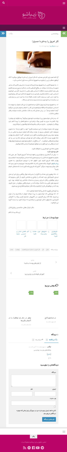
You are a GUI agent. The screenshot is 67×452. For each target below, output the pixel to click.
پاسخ (49, 351)
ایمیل (53, 386)
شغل (47, 246)
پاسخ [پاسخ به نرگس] (49, 355)
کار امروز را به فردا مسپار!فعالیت (31, 246)
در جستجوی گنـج (50, 314)
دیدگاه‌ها (51, 337)
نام (31, 386)
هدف (11, 246)
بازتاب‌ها (37, 337)
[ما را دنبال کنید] (38, 445)
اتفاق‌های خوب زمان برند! (42, 232)
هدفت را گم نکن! (31, 231)
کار (43, 246)
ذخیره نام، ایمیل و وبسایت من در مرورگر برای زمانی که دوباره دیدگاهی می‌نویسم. (36, 409)
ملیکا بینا (52, 46)
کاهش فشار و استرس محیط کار (21, 232)
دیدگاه (53, 369)
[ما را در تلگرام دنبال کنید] (42, 445)
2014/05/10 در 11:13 (38, 344)
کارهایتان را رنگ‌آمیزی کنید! (52, 232)
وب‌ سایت (53, 395)
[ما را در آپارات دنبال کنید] (29, 445)
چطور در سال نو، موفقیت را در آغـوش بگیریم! (20, 316)
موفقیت (17, 246)
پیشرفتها (55, 163)
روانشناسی (54, 33)
